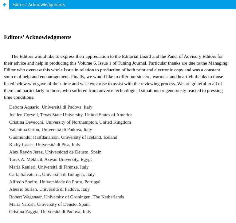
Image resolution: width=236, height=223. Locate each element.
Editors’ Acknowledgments (38, 4)
